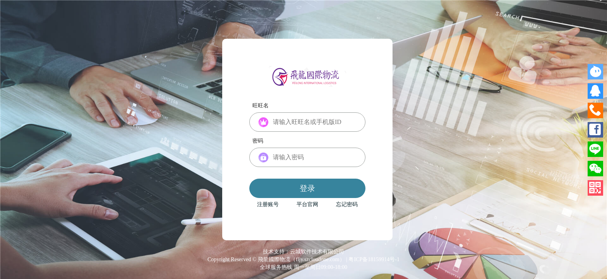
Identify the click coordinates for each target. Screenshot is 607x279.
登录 (307, 188)
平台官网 (307, 204)
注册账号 (268, 204)
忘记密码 (347, 204)
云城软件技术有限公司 (317, 252)
